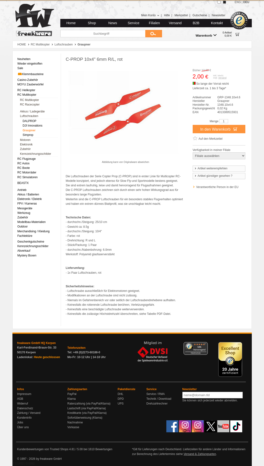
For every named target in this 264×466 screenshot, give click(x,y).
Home (71, 23)
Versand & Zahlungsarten (200, 454)
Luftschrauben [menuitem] (29, 116)
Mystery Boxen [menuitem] (26, 255)
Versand (175, 23)
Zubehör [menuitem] (25, 149)
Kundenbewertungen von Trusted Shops (42, 449)
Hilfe (167, 15)
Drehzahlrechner (157, 403)
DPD (121, 398)
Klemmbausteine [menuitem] (30, 74)
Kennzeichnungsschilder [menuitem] (35, 153)
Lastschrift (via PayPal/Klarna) (86, 408)
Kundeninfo (24, 417)
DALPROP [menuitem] (29, 121)
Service (134, 23)
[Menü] (205, 345)
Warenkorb (206, 35)
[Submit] (153, 33)
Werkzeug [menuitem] (23, 213)
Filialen (154, 23)
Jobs (20, 422)
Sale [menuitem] (20, 68)
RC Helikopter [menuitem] (26, 90)
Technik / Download (158, 398)
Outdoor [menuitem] (22, 226)
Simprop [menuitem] (28, 135)
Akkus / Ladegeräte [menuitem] (32, 111)
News (112, 23)
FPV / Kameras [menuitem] (27, 203)
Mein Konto (150, 15)
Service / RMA (155, 394)
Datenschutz (25, 408)
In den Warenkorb (218, 129)
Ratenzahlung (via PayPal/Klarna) (89, 403)
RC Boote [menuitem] (23, 168)
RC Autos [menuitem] (23, 163)
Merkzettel (181, 15)
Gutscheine (199, 15)
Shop (92, 23)
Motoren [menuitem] (25, 140)
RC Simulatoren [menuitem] (27, 177)
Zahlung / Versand (28, 413)
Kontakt (217, 23)
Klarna (71, 398)
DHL (121, 394)
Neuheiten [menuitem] (24, 59)
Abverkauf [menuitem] (23, 250)
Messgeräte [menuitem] (25, 208)
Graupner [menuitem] (29, 130)
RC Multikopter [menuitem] (26, 94)
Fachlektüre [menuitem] (25, 236)
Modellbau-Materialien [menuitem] (31, 222)
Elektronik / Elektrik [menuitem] (29, 199)
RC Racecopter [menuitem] (30, 104)
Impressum (24, 394)
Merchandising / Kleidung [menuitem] (33, 231)
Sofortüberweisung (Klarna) (84, 417)
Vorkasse (73, 427)
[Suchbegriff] (102, 33)
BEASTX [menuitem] (23, 183)
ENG (238, 2)
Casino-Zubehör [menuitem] (27, 80)
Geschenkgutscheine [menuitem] (30, 241)
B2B (196, 23)
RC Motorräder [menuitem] (26, 172)
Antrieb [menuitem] (22, 190)
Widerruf (22, 403)
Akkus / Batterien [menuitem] (28, 194)
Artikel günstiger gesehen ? (213, 176)
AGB (20, 398)
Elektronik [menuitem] (26, 144)
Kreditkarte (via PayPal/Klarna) (87, 413)
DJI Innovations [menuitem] (33, 125)
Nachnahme (75, 422)
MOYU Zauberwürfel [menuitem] (30, 84)
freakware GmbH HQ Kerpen (36, 343)
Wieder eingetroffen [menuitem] (30, 63)
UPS (121, 403)
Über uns (23, 427)
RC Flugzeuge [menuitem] (26, 159)
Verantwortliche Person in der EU (217, 187)
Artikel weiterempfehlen (211, 168)
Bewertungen (103, 449)
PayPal (72, 394)
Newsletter (218, 15)
